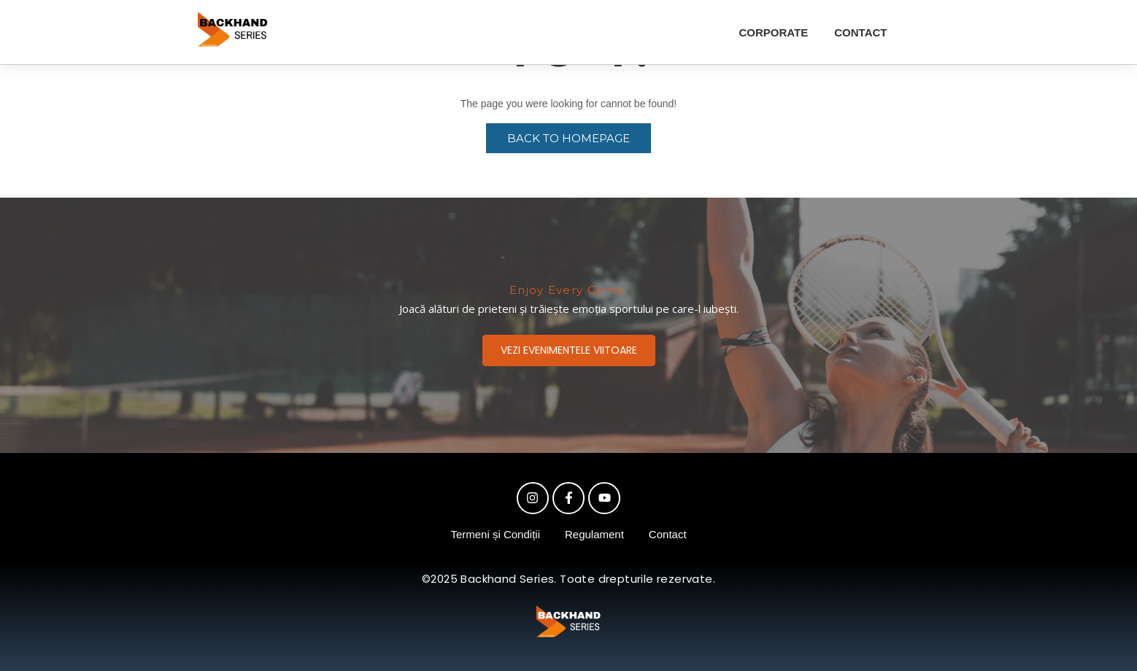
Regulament (594, 534)
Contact (668, 534)
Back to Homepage (568, 138)
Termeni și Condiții (495, 534)
